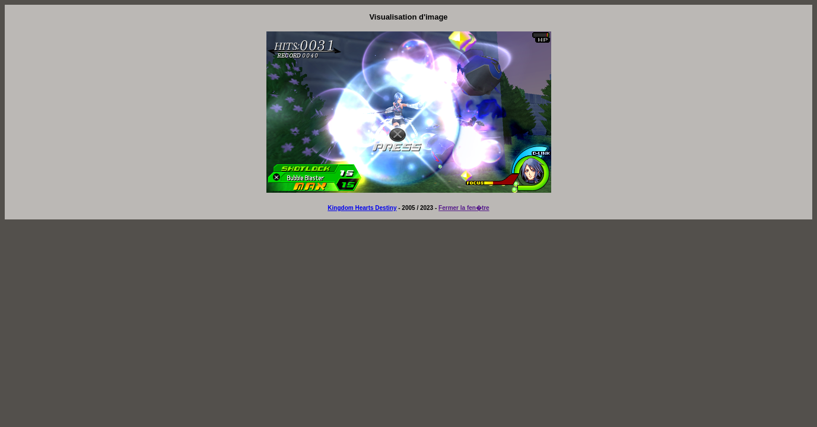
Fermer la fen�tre (463, 208)
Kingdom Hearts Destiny (362, 208)
